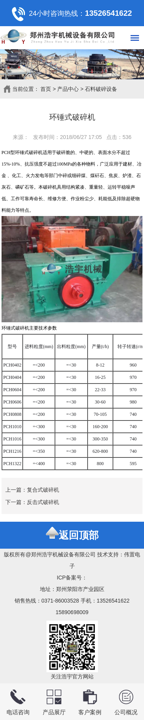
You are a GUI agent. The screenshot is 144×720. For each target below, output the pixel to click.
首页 (45, 89)
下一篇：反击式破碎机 (32, 502)
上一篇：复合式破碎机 (32, 490)
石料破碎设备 (101, 89)
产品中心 (68, 89)
